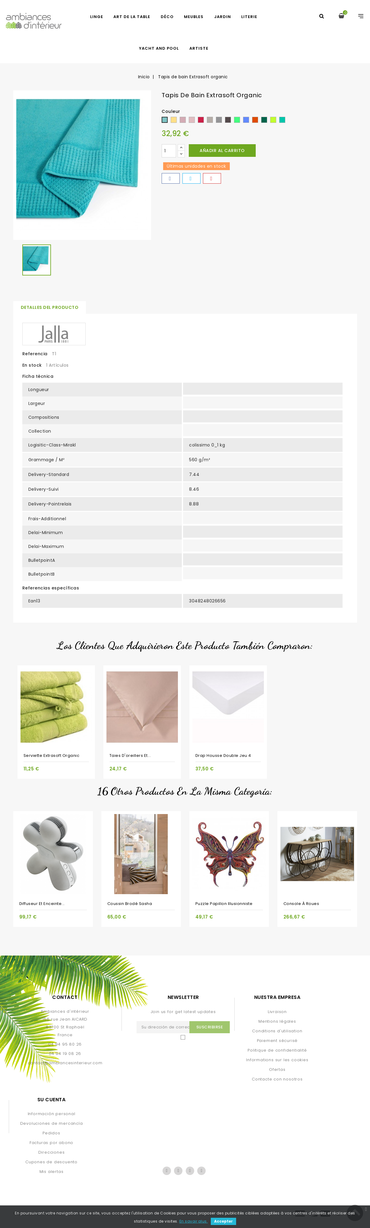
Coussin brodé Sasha (129, 903)
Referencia (35, 354)
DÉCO (167, 17)
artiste (198, 48)
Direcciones (51, 1152)
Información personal (51, 1114)
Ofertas (277, 1069)
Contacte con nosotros (277, 1079)
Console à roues (301, 903)
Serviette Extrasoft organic (52, 755)
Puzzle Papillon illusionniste (224, 903)
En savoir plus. (193, 1221)
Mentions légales (277, 1021)
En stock (32, 365)
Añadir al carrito (222, 151)
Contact (65, 997)
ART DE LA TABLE (131, 17)
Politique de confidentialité (277, 1050)
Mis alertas (52, 1171)
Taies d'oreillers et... (130, 755)
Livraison (277, 1012)
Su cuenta (51, 1099)
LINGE (96, 17)
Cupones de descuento (51, 1162)
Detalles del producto (50, 307)
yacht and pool (159, 48)
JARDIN (222, 17)
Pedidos (51, 1133)
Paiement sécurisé (277, 1040)
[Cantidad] (169, 150)
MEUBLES (194, 17)
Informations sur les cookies (277, 1060)
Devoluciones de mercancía (51, 1123)
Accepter (223, 1221)
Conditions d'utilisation (277, 1031)
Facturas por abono (51, 1143)
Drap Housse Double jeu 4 (223, 755)
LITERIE (249, 17)
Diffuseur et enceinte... (42, 903)
